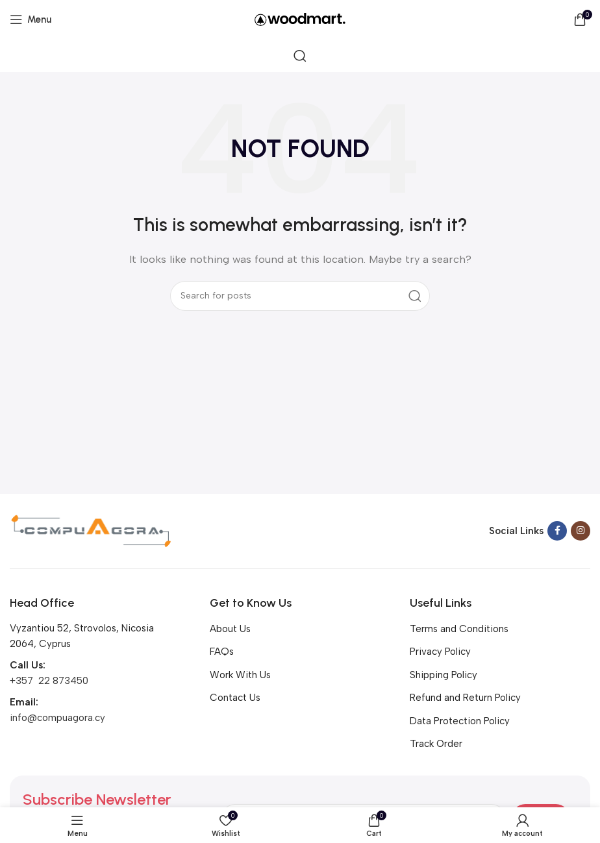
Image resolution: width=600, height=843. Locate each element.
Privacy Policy (440, 651)
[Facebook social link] (557, 531)
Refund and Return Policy (465, 697)
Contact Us (235, 697)
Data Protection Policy (460, 721)
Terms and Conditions (459, 629)
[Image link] (91, 530)
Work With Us (240, 675)
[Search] (300, 56)
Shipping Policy (443, 675)
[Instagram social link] (580, 531)
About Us (230, 629)
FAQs (222, 651)
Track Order (436, 744)
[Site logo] (300, 19)
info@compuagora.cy (57, 718)
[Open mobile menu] (30, 19)
